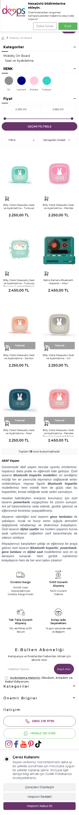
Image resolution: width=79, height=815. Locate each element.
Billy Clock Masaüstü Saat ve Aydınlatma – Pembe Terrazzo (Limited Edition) (58, 432)
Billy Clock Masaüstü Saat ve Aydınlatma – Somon (19, 356)
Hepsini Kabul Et (39, 806)
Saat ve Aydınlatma (19, 61)
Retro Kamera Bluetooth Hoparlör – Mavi (58, 281)
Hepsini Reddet (40, 797)
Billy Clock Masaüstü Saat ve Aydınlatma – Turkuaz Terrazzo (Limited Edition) (19, 282)
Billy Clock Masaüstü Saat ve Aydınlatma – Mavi (19, 431)
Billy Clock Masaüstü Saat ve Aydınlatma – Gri (58, 356)
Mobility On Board (20, 38)
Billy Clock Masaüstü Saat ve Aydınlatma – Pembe (58, 206)
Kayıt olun (64, 669)
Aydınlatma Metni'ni (25, 677)
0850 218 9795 (39, 721)
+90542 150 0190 (39, 733)
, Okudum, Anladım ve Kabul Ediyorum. (39, 679)
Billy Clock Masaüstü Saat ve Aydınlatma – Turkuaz (19, 206)
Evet (67, 26)
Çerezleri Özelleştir (39, 787)
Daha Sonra (44, 26)
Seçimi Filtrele (39, 126)
